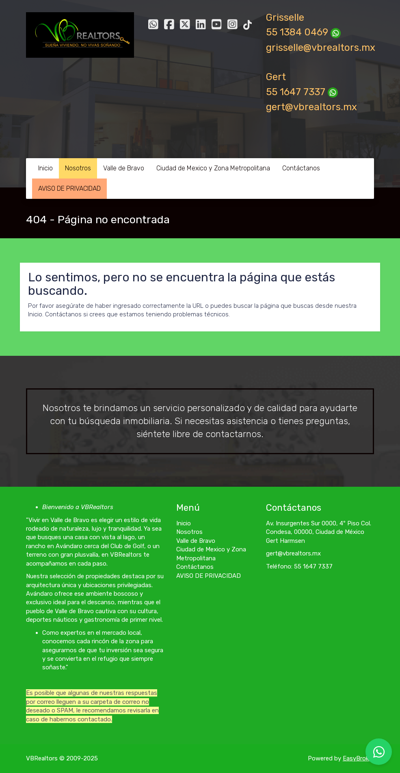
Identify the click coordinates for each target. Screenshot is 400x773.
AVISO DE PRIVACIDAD (69, 188)
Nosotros (78, 168)
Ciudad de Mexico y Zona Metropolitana (213, 168)
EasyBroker (358, 758)
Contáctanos (301, 168)
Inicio (45, 168)
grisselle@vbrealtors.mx (320, 47)
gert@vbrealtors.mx (311, 107)
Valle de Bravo (123, 168)
